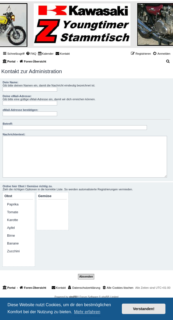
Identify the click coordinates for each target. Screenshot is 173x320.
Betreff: (8, 123)
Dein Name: (11, 82)
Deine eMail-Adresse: (17, 96)
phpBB (73, 297)
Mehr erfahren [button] (87, 312)
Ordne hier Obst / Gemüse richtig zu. (27, 186)
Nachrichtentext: (14, 134)
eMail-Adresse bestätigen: (20, 109)
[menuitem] (31, 54)
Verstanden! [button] (143, 309)
